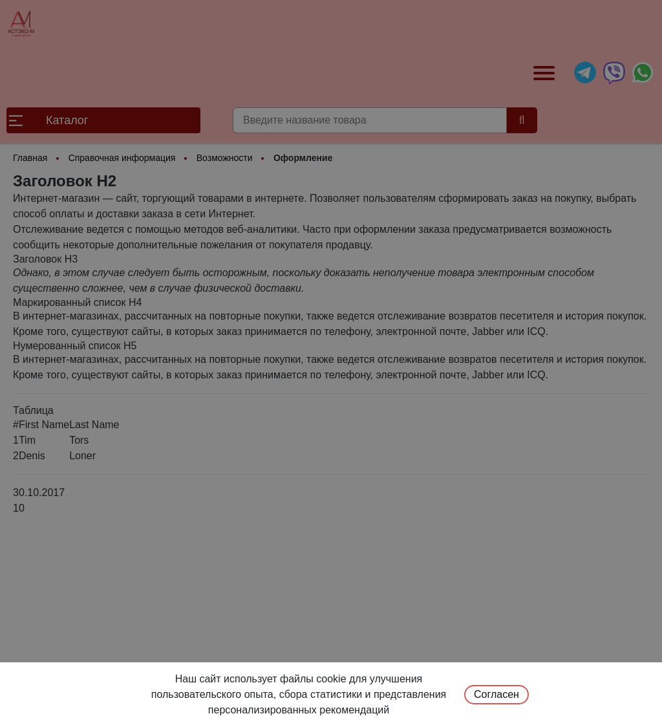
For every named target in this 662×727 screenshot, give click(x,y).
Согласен (496, 694)
